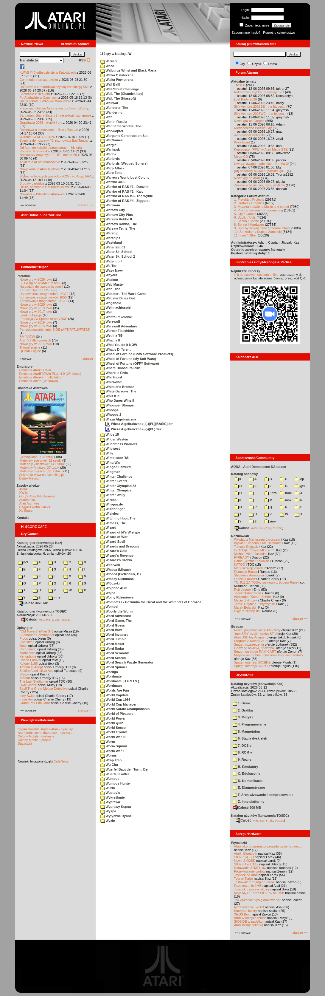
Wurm (107, 788)
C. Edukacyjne (246, 773)
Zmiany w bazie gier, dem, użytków (259, 185)
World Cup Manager (118, 704)
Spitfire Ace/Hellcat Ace (37, 670)
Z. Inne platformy (249, 801)
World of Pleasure (116, 713)
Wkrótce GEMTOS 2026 (37, 137)
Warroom (110, 205)
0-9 (23, 562)
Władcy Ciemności (117, 579)
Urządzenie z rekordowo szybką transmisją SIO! (54, 87)
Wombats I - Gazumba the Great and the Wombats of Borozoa (150, 602)
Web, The (110, 289)
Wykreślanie (112, 797)
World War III (113, 737)
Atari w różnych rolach (250, 918)
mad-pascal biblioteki (249, 135)
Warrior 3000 (112, 182)
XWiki (23, 492)
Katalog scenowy (244, 474)
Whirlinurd (111, 377)
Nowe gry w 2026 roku (36, 279)
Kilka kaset (242, 142)
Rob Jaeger (242, 589)
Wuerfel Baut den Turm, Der (124, 769)
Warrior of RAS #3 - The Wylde (126, 196)
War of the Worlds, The (120, 126)
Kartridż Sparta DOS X (36, 290)
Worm (107, 741)
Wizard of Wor (114, 537)
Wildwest (110, 448)
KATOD (239, 564)
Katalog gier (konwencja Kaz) (39, 543)
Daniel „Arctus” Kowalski (252, 561)
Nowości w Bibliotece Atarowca (42, 194)
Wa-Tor (108, 265)
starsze (88, 358)
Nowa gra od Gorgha (249, 121)
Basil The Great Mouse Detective (44, 688)
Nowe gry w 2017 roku (36, 311)
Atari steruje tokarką (248, 925)
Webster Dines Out (117, 298)
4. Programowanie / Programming (258, 210)
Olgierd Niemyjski (247, 611)
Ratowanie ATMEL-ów (250, 868)
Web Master (112, 284)
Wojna (108, 593)
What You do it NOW (118, 345)
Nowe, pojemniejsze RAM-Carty (257, 630)
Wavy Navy (111, 270)
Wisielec (109, 513)
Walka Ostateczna (116, 75)
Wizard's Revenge (117, 555)
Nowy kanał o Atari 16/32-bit (40, 169)
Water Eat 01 (112, 247)
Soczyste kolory (245, 911)
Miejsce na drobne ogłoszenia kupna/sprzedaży (268, 655)
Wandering (111, 112)
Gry (242, 64)
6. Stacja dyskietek (250, 738)
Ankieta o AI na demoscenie (40, 162)
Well (106, 312)
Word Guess (112, 625)
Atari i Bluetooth (245, 853)
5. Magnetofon (246, 731)
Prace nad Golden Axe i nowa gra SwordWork (53, 108)
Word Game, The (116, 620)
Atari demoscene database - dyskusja (45, 732)
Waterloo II (111, 261)
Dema (272, 64)
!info (270, 493)
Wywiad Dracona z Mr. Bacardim (258, 543)
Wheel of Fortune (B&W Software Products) (136, 354)
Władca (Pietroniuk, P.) (120, 574)
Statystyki (25, 743)
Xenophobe (28, 656)
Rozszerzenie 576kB (249, 907)
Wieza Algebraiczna (118, 419)
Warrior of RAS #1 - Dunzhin (125, 186)
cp (299, 479)
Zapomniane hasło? (246, 32)
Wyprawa (110, 802)
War (106, 117)
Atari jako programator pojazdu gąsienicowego (267, 846)
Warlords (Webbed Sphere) (124, 163)
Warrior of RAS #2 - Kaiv (122, 191)
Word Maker (112, 644)
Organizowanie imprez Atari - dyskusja (46, 729)
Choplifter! (27, 642)
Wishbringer (112, 509)
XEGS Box (242, 914)
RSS (84, 60)
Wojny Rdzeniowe (116, 597)
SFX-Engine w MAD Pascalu (40, 283)
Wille (106, 453)
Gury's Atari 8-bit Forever (37, 496)
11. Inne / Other (245, 235)
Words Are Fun (114, 690)
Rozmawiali (240, 536)
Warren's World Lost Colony (125, 177)
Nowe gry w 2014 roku (36, 344)
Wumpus (109, 778)
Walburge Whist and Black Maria (128, 70)
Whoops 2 (111, 414)
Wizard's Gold (113, 551)
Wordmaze (111, 685)
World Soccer (113, 727)
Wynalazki (239, 843)
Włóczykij (110, 583)
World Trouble (114, 732)
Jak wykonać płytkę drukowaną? (257, 900)
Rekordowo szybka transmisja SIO (259, 92)
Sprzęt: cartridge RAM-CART (255, 651)
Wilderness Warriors (119, 444)
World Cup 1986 (115, 699)
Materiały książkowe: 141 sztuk (42, 464)
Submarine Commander (37, 635)
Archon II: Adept (32, 667)
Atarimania (27, 500)
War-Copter (112, 131)
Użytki (256, 64)
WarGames (111, 140)
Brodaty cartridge (32, 183)
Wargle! (109, 145)
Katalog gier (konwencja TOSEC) (42, 611)
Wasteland (111, 242)
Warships (110, 238)
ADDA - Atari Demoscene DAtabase (258, 466)
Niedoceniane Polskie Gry (253, 128)
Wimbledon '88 (114, 458)
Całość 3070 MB (34, 603)
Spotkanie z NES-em (35, 94)
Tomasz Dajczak (246, 546)
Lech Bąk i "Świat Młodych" (254, 550)
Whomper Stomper (117, 405)
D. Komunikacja (248, 780)
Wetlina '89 (111, 335)
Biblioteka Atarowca (32, 388)
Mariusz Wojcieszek (248, 568)
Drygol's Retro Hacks (34, 507)
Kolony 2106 (29, 663)
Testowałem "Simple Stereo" (254, 882)
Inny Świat (27, 695)
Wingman (110, 472)
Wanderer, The (114, 107)
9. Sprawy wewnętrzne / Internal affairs (262, 228)
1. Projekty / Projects (249, 199)
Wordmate (111, 676)
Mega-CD (241, 156)
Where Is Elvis (114, 373)
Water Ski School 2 (117, 256)
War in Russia (113, 121)
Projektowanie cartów (249, 871)
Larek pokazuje (31, 315)
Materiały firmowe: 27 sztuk (39, 467)
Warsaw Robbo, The (118, 224)
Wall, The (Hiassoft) (118, 98)
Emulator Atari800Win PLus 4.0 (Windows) (50, 373)
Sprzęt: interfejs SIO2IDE (252, 662)
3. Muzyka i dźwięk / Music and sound (261, 206)
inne (54, 597)
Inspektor (26, 699)
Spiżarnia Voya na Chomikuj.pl (41, 475)
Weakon (109, 280)
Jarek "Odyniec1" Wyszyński (255, 604)
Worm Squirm (113, 746)
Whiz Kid (110, 396)
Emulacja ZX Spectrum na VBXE (43, 319)
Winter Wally (112, 495)
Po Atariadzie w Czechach (39, 97)
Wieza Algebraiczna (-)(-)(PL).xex (133, 429)
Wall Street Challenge (119, 89)
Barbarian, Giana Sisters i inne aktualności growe (55, 115)
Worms (108, 755)
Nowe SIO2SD (245, 860)
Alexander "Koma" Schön (252, 596)
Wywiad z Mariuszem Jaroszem (257, 539)
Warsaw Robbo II (116, 219)
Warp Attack (112, 168)
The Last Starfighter (34, 681)
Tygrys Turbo (243, 878)
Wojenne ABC (113, 588)
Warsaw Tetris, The (117, 228)
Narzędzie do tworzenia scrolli (41, 286)
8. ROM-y (242, 752)
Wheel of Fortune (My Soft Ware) (128, 359)
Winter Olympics (116, 490)
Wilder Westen (114, 439)
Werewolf (110, 321)
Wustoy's (110, 792)
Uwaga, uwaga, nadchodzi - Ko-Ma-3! (261, 164)
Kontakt (23, 517)
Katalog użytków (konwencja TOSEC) (260, 815)
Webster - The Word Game (123, 294)
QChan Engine (30, 351)
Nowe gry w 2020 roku (36, 304)
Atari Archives (29, 503)
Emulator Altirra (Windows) (38, 381)
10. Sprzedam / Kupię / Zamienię (258, 231)
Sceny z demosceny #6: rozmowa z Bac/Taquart (55, 140)
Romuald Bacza (245, 571)
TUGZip (65, 619)
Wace (107, 66)
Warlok (108, 154)
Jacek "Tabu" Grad (247, 593)
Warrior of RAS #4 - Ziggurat (125, 200)
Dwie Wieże (28, 685)
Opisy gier (25, 628)
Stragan (237, 626)
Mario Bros (27, 653)
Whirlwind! (111, 382)
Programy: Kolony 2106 (251, 641)
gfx (300, 486)
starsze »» (85, 205)
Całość (29, 619)
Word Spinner (113, 667)
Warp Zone (111, 172)
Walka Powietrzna (116, 79)
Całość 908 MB (247, 807)
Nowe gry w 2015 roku (36, 326)
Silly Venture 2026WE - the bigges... (260, 113)
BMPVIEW (27, 336)
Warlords (110, 158)
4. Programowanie (249, 724)
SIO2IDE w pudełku (248, 921)
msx (286, 500)
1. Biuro (241, 703)
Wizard (108, 527)
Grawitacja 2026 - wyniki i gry (41, 122)
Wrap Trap (111, 760)
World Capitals (114, 695)
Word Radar (112, 648)
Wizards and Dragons (119, 546)
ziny (270, 521)
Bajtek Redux (29, 478)
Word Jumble (113, 639)
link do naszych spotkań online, (256, 274)
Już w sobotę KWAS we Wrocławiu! (45, 101)
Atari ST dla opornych (35, 340)
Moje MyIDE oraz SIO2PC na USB (259, 893)
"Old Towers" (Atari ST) (36, 631)
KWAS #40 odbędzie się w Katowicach (48, 72)
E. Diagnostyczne (249, 787)
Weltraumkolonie (116, 317)
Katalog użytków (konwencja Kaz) (257, 684)
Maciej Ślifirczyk (245, 600)
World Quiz (111, 723)
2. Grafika (243, 710)
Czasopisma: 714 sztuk (37, 457)
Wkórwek (110, 565)
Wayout (108, 275)
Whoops (109, 410)
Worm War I (112, 751)
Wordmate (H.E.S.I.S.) (119, 681)
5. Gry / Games (245, 214)
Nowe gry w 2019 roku (36, 308)
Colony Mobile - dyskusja (36, 736)
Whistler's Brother (117, 387)
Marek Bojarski (245, 607)
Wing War (110, 462)
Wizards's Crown (116, 560)
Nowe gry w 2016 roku (36, 322)
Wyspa (25, 674)
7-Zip (56, 619)
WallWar (109, 103)
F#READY (241, 557)
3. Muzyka (243, 717)
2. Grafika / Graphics (249, 203)
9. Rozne (242, 759)
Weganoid (110, 303)
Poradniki (24, 276)
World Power (113, 718)
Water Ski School (116, 251)
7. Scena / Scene (246, 221)
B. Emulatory (245, 766)
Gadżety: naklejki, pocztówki (254, 648)
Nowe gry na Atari (247, 178)
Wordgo (109, 672)
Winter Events (113, 481)
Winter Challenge (116, 476)
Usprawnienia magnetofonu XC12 (44, 294)
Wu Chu (109, 764)
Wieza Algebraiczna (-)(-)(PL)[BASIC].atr (139, 424)
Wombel (109, 606)
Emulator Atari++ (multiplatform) (42, 377)
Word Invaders (114, 634)
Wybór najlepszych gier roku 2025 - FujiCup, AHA (55, 176)
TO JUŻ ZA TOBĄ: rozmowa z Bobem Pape (266, 582)
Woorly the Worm (116, 611)
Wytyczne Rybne (116, 816)
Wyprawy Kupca (115, 806)
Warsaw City (112, 210)
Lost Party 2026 (245, 99)
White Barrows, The (118, 391)
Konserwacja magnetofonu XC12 (44, 301)
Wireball (109, 500)
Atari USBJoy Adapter (250, 637)
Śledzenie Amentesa (249, 575)
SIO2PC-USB (244, 857)
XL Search (27, 510)
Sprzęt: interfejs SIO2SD (252, 666)
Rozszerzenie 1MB (248, 885)
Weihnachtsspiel (116, 307)
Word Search (113, 658)
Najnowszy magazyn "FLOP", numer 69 (48, 155)
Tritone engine (30, 347)
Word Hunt (111, 630)
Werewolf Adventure (118, 326)
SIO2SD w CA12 (246, 864)
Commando (28, 649)
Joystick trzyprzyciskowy (252, 889)
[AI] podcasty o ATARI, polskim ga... (260, 171)
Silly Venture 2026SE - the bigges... (260, 106)
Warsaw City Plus (116, 214)
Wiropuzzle (111, 504)
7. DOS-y (242, 745)
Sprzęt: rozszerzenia (249, 644)
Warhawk (110, 149)
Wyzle (107, 820)
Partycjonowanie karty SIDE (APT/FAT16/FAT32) (55, 329)
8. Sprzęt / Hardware (249, 224)
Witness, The (113, 523)
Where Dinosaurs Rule (120, 368)
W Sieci (108, 61)
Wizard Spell (112, 541)
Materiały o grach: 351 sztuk (40, 471)
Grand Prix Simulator (35, 703)
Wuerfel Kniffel (114, 774)
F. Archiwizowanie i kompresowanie (263, 795)
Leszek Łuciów (245, 579)
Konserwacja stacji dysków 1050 (43, 297)
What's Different (115, 349)
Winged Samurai (115, 467)
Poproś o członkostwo (279, 32)
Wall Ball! (110, 84)
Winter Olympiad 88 (118, 486)
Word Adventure (115, 616)
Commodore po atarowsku (39, 79)
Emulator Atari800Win (35, 370)
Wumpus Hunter (115, 783)
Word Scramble (115, 653)
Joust (23, 645)
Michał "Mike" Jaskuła (250, 554)
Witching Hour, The (118, 518)
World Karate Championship (125, 709)
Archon (25, 678)
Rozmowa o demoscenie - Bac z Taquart (49, 130)
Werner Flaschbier (117, 330)
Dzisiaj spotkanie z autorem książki (45, 187)
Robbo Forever (30, 660)
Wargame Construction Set (124, 135)
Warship (109, 233)
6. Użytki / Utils (245, 217)
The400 (239, 85)
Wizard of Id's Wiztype (120, 532)
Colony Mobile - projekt (35, 740)
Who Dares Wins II (117, 400)
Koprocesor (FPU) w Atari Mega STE (261, 149)
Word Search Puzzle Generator (127, 662)
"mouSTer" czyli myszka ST (254, 633)
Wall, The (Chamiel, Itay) (121, 93)
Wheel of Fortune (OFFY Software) (129, 363)
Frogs (24, 638)
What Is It (110, 340)
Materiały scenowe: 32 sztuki (41, 460)
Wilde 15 (109, 434)
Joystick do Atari (246, 875)
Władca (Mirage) (115, 569)
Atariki (24, 489)
